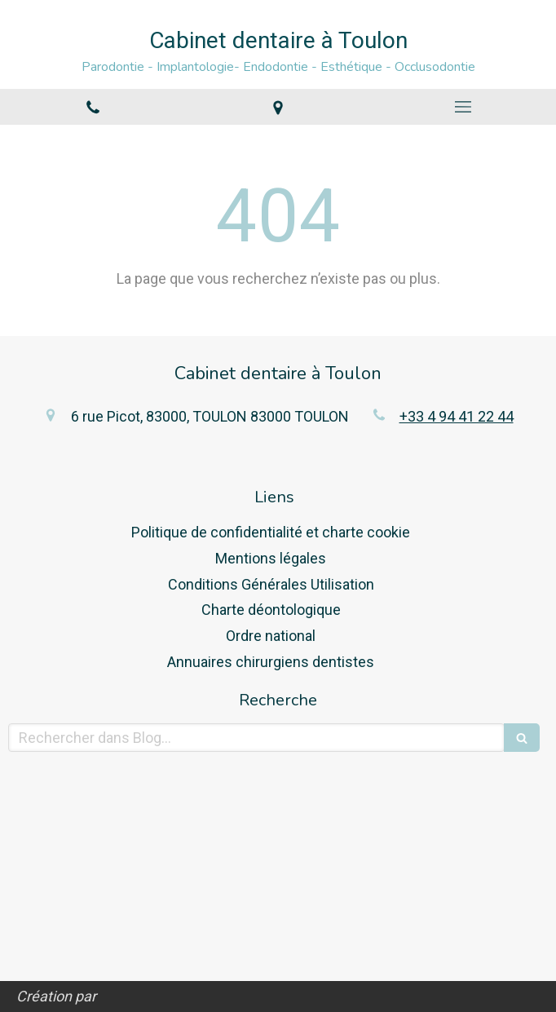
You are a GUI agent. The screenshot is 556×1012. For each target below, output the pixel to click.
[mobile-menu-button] (463, 107)
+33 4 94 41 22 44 (456, 416)
